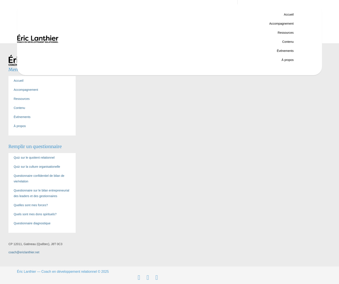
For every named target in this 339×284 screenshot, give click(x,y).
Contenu (288, 41)
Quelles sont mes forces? (31, 205)
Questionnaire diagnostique (32, 223)
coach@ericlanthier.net (23, 252)
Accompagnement (281, 23)
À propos (287, 60)
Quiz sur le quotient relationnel (34, 157)
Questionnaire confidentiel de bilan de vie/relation (39, 178)
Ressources (286, 32)
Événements (285, 51)
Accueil (289, 14)
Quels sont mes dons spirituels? (35, 214)
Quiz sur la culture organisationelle (37, 166)
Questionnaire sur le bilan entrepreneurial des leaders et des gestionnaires (41, 193)
